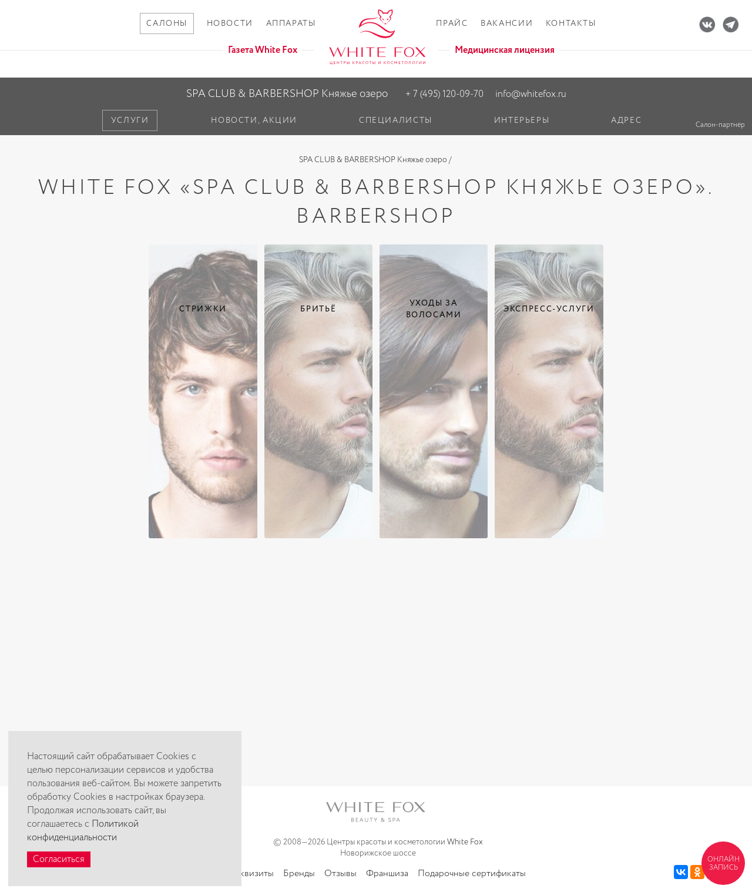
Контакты (571, 23)
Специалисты (395, 120)
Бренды (299, 873)
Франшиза (387, 873)
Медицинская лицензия (505, 50)
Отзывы (340, 873)
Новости (230, 23)
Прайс (452, 23)
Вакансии (507, 23)
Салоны (166, 23)
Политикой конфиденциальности (83, 830)
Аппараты (291, 23)
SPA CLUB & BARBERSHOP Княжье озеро (287, 94)
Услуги (130, 120)
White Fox (465, 842)
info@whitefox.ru (530, 94)
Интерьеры (522, 120)
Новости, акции (254, 120)
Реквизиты (252, 873)
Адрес (626, 120)
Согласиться (59, 859)
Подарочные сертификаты (472, 873)
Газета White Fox (262, 50)
